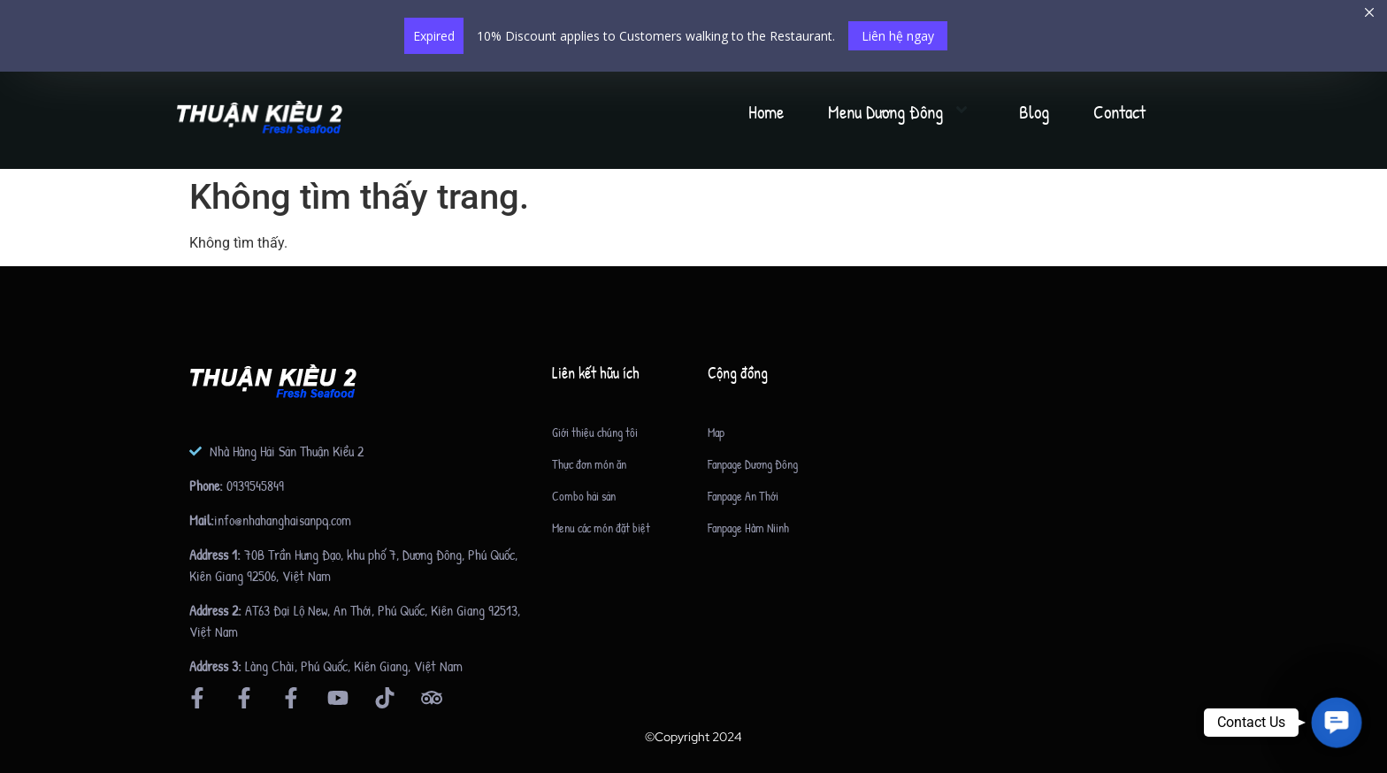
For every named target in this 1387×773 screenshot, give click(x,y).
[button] (1336, 722)
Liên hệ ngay (898, 35)
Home (766, 112)
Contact (1119, 112)
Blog (1034, 112)
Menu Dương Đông (901, 112)
